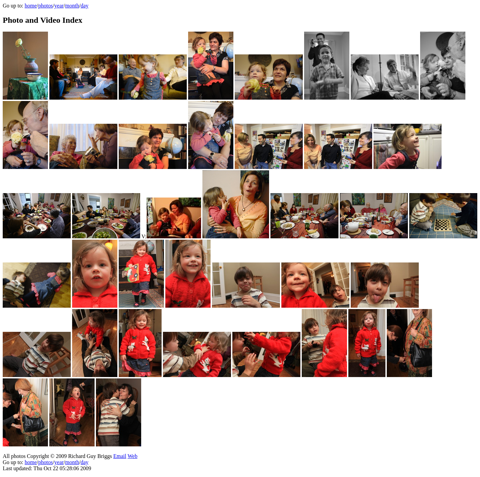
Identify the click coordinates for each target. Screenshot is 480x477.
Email (119, 456)
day (84, 5)
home (30, 5)
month (72, 5)
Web (132, 456)
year (59, 5)
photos (45, 5)
